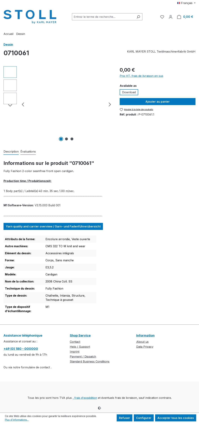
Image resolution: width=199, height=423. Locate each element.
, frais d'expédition (85, 398)
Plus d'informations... (17, 419)
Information (145, 335)
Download (129, 92)
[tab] (11, 151)
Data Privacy (144, 346)
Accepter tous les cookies (175, 418)
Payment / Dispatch (83, 356)
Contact (75, 341)
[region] (58, 104)
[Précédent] (23, 104)
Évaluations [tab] (28, 151)
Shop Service (80, 335)
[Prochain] (109, 104)
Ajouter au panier (157, 101)
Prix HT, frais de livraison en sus (141, 76)
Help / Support (80, 346)
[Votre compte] (170, 16)
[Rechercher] (138, 16)
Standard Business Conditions (89, 361)
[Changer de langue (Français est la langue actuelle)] (186, 3)
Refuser (124, 418)
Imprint (74, 351)
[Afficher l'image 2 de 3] (66, 139)
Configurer (143, 418)
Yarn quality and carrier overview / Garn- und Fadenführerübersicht (53, 226)
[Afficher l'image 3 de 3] (72, 139)
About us (142, 341)
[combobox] (103, 16)
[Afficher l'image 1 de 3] (61, 139)
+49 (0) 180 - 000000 (21, 349)
